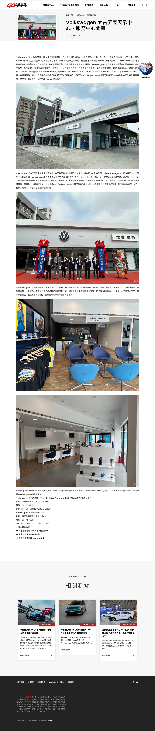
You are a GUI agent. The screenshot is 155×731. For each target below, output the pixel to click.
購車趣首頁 (70, 15)
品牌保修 (131, 5)
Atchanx (50, 721)
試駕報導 (89, 5)
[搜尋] (143, 5)
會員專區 (70, 682)
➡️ (17, 530)
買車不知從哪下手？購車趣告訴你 (33, 530)
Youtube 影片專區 (56, 682)
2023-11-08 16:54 (73, 36)
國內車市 (20, 682)
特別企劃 (104, 5)
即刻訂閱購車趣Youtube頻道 (31, 538)
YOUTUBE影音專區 (69, 5)
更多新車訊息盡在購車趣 (29, 534)
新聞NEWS (48, 5)
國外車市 (31, 682)
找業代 (118, 5)
